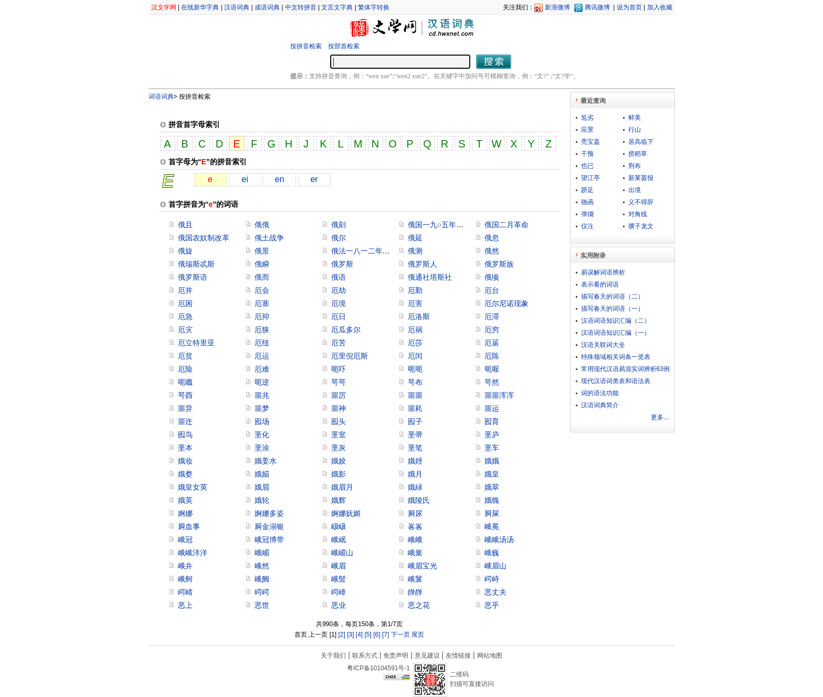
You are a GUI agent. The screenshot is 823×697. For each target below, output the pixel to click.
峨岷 (338, 539)
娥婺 (185, 474)
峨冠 (185, 539)
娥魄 (491, 500)
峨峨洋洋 (192, 552)
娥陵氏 (419, 500)
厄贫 (185, 356)
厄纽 (262, 343)
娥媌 (262, 474)
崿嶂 (338, 592)
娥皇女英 (192, 487)
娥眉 (262, 487)
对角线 (637, 214)
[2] (341, 634)
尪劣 (587, 117)
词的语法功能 (600, 393)
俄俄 (262, 224)
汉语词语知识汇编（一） (615, 332)
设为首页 (629, 7)
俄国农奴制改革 (203, 238)
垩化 (262, 434)
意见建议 (427, 655)
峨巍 (491, 552)
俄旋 (185, 251)
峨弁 (185, 566)
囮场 (262, 421)
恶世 (262, 605)
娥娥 (491, 461)
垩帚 (415, 434)
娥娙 (415, 461)
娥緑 (415, 487)
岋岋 (338, 526)
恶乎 (491, 605)
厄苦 (338, 343)
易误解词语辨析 (603, 272)
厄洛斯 (419, 316)
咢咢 (338, 382)
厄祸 (415, 329)
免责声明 (395, 655)
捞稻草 (637, 153)
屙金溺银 (269, 526)
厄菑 (491, 343)
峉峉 (415, 526)
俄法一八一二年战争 (364, 251)
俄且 (185, 224)
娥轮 (262, 500)
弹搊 (587, 214)
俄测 (415, 251)
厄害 (415, 303)
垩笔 (415, 447)
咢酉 (185, 395)
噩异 (185, 408)
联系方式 (364, 655)
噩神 (338, 408)
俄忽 (491, 238)
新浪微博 (557, 7)
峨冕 (491, 526)
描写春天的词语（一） (612, 308)
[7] (385, 634)
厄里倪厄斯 (349, 356)
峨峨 (415, 539)
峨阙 (262, 579)
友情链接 (458, 655)
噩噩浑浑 (499, 395)
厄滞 (491, 316)
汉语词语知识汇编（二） (615, 320)
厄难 (262, 369)
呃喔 (491, 369)
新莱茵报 (640, 178)
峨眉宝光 (422, 566)
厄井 (185, 290)
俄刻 (338, 224)
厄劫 (338, 290)
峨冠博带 (269, 539)
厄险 (185, 369)
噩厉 (338, 395)
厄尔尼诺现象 (506, 303)
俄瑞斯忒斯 (196, 264)
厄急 (185, 316)
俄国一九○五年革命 (439, 224)
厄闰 (415, 356)
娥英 (185, 500)
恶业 (338, 605)
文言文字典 (337, 7)
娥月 (415, 474)
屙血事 (189, 526)
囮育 (491, 421)
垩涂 (262, 447)
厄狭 (262, 329)
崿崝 (185, 592)
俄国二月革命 (506, 224)
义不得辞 (640, 202)
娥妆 (185, 461)
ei (244, 179)
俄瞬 (262, 264)
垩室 (338, 434)
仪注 (587, 226)
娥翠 (491, 487)
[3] (350, 634)
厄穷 (491, 329)
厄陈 (491, 356)
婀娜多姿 (269, 513)
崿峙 (491, 579)
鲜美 (634, 117)
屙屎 (491, 513)
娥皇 (491, 474)
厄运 (262, 356)
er (314, 179)
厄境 (338, 303)
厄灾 (185, 329)
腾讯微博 (597, 7)
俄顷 (491, 277)
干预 (587, 153)
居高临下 (640, 141)
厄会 (262, 290)
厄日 (338, 316)
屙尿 (415, 513)
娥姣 (338, 461)
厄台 (491, 290)
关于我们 (333, 655)
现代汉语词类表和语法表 (615, 381)
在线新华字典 (200, 7)
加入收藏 (659, 7)
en (279, 179)
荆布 (634, 166)
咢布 (415, 382)
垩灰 (338, 447)
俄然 (491, 251)
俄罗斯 (342, 264)
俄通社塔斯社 (430, 277)
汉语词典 (236, 7)
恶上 (185, 605)
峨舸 (185, 579)
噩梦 (262, 408)
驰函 (587, 202)
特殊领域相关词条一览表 (615, 357)
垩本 (185, 447)
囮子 (415, 421)
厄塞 (262, 303)
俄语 (338, 277)
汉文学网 (163, 7)
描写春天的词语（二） (612, 296)
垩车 (491, 447)
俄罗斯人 (422, 264)
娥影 (338, 474)
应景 (587, 129)
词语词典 (161, 96)
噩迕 (185, 421)
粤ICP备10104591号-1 (378, 668)
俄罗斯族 (499, 264)
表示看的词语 (600, 284)
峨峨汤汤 (499, 539)
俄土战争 (269, 238)
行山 (634, 129)
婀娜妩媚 (346, 513)
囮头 (338, 421)
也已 (587, 166)
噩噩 (415, 395)
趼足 (587, 190)
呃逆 (262, 382)
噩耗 (415, 408)
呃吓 (338, 369)
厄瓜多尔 (346, 329)
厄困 (185, 303)
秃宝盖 (590, 141)
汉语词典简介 (600, 405)
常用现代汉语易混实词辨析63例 (625, 369)
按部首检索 (344, 46)
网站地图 (489, 655)
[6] (376, 634)
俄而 (262, 277)
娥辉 (338, 500)
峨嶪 (415, 552)
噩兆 (262, 395)
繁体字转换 (373, 7)
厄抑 (262, 316)
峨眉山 (495, 566)
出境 (634, 190)
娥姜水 (266, 461)
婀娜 (185, 513)
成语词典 (267, 7)
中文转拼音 (300, 7)
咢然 (491, 382)
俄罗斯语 (192, 277)
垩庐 (491, 434)
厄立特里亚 (196, 343)
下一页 (400, 634)
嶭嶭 (415, 592)
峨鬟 (415, 579)
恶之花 (419, 605)
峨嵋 (262, 552)
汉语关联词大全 (603, 344)
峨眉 (338, 566)
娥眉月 (342, 487)
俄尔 (338, 238)
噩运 (491, 408)
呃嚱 (185, 382)
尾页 (418, 634)
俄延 (415, 238)
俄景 (262, 251)
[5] (368, 634)
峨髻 (338, 579)
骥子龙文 (640, 226)
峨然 (262, 566)
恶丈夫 (495, 592)
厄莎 (415, 343)
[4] (359, 634)
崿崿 (262, 592)
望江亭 (590, 178)
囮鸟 (185, 434)
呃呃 (415, 369)
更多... (660, 417)
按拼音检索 (306, 46)
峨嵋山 (342, 552)
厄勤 (415, 290)
